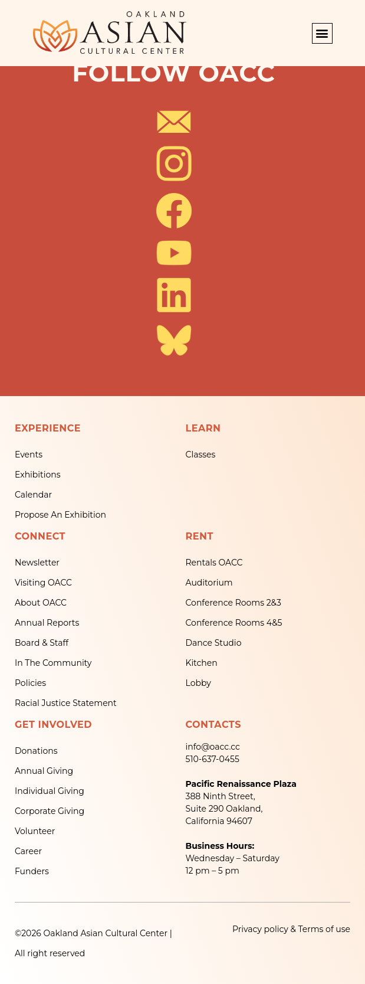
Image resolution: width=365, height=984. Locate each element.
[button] (322, 33)
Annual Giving (44, 771)
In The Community (53, 663)
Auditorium (209, 582)
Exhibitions (38, 474)
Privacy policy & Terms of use (291, 929)
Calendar (33, 494)
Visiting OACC (43, 582)
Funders (32, 871)
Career (28, 851)
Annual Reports (47, 622)
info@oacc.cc (213, 746)
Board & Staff (41, 643)
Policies (30, 683)
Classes (201, 454)
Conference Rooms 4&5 (234, 622)
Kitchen (202, 663)
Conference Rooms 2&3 (233, 602)
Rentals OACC (214, 562)
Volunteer (35, 831)
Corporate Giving (49, 811)
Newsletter (37, 562)
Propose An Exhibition (60, 514)
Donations (36, 751)
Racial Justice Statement (66, 703)
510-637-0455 (212, 759)
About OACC (41, 602)
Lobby (198, 683)
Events (28, 454)
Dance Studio (214, 643)
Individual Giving (49, 791)
